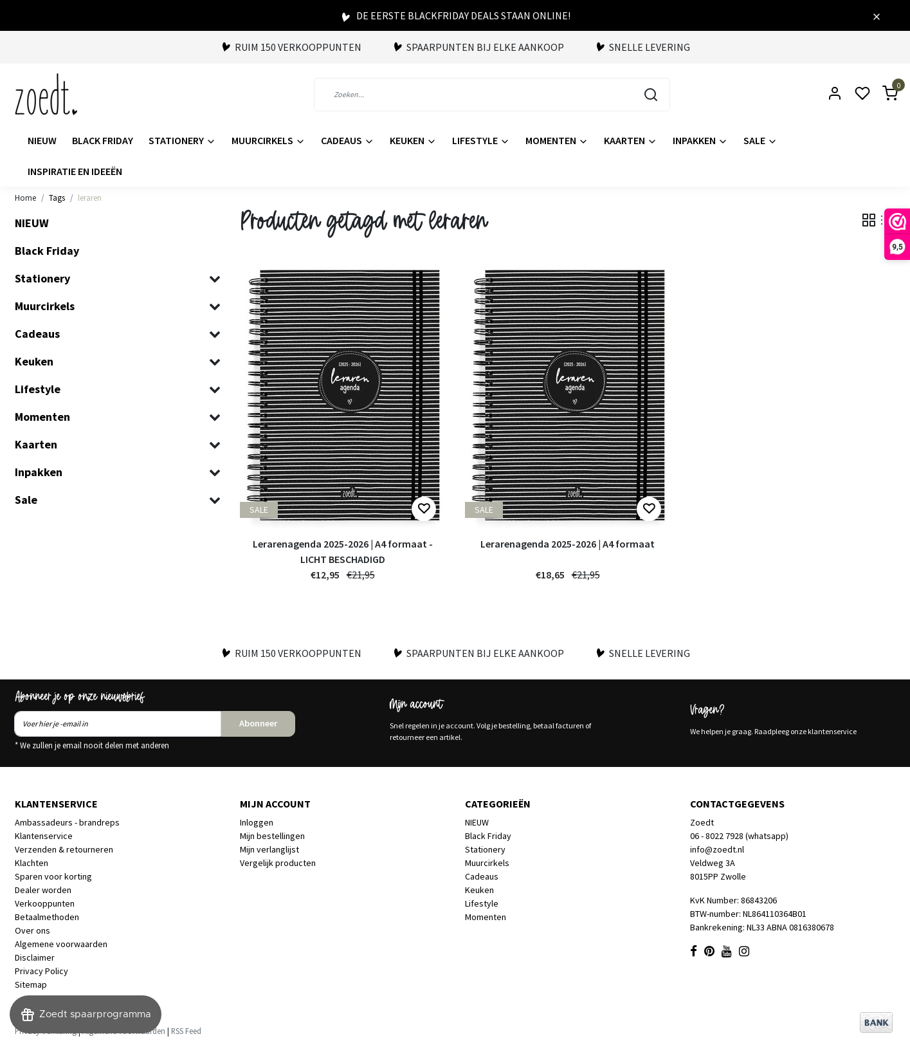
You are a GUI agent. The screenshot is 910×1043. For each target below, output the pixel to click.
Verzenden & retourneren (64, 849)
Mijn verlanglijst (269, 849)
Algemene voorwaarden (61, 944)
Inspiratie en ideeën (75, 171)
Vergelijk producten (278, 863)
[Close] (877, 15)
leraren (90, 197)
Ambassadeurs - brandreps (67, 822)
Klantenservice (44, 836)
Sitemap (31, 984)
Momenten (556, 140)
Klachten (31, 863)
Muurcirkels (268, 140)
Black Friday (102, 140)
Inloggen (256, 822)
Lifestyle (481, 140)
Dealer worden (43, 890)
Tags (57, 197)
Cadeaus (347, 140)
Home (25, 197)
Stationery (182, 140)
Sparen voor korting (53, 876)
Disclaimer (35, 957)
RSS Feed (186, 1031)
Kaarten (630, 140)
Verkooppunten (45, 903)
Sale (760, 140)
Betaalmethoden (47, 917)
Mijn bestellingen (272, 836)
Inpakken (700, 140)
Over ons (32, 930)
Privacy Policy (41, 971)
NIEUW (42, 140)
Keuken (413, 140)
